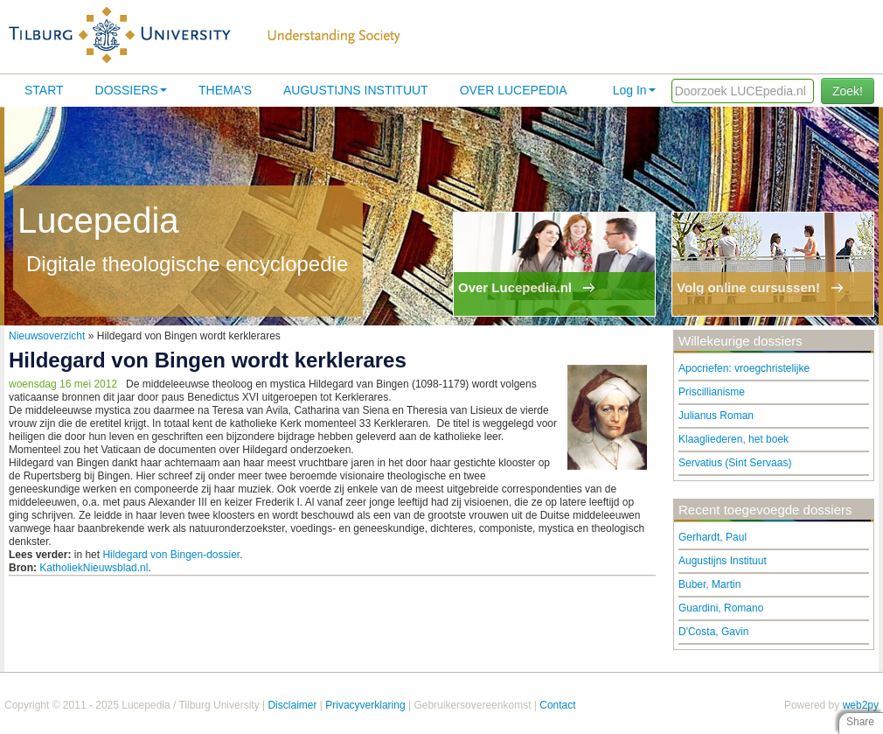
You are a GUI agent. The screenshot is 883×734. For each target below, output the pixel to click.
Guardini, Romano (720, 608)
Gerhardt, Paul (712, 537)
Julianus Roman (716, 415)
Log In (634, 90)
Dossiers (131, 90)
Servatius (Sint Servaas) (734, 463)
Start (44, 90)
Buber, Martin (709, 584)
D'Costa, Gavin (713, 632)
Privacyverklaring (365, 705)
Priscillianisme (711, 392)
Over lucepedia (513, 90)
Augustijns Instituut (355, 90)
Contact (557, 705)
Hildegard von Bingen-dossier (171, 555)
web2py (861, 705)
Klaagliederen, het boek (733, 439)
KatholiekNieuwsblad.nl (93, 568)
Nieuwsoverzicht (47, 336)
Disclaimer (292, 705)
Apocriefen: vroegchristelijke (744, 368)
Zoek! (847, 91)
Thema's (225, 90)
